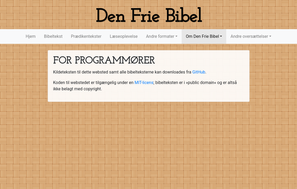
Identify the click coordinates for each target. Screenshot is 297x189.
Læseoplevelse (124, 36)
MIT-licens (143, 82)
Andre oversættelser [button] (249, 36)
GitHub (198, 72)
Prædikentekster (86, 36)
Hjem (31, 36)
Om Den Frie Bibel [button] (202, 36)
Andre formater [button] (160, 36)
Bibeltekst (53, 36)
